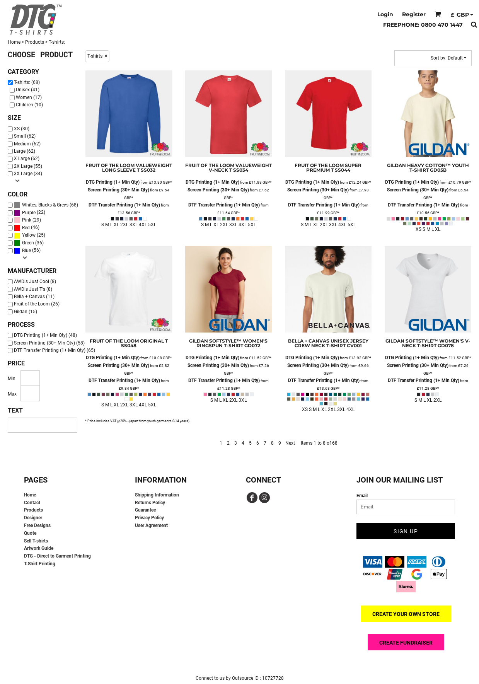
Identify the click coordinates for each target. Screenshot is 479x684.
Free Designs (37, 525)
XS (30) (21, 128)
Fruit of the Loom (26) (37, 304)
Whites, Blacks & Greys (45, 205)
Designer (33, 517)
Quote (30, 533)
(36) (29, 243)
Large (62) (24, 151)
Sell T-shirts (36, 541)
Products (34, 42)
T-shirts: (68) (27, 82)
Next (290, 443)
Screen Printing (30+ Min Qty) (118, 190)
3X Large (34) (28, 173)
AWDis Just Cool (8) (35, 281)
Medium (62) (27, 144)
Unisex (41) (27, 89)
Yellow (29, 235)
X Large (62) (26, 158)
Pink (26, 220)
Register (414, 14)
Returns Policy (150, 502)
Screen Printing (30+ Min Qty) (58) (49, 343)
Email (362, 495)
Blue (26, 250)
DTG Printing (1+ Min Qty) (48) (45, 335)
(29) (27, 220)
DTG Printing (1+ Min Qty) (113, 182)
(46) (26, 228)
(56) (27, 250)
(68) (46, 205)
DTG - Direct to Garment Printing (57, 556)
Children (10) (29, 104)
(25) (29, 235)
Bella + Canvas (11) (34, 296)
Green (28, 243)
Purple (29, 212)
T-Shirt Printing (39, 563)
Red (26, 227)
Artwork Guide (38, 548)
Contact (32, 502)
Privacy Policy (149, 517)
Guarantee (145, 510)
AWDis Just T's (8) (33, 289)
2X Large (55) (28, 166)
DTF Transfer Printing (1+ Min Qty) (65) (54, 350)
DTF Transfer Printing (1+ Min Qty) (124, 205)
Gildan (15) (25, 311)
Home (14, 42)
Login (385, 14)
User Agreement (151, 525)
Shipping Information (157, 495)
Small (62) (25, 136)
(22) (29, 212)
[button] (438, 14)
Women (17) (29, 97)
